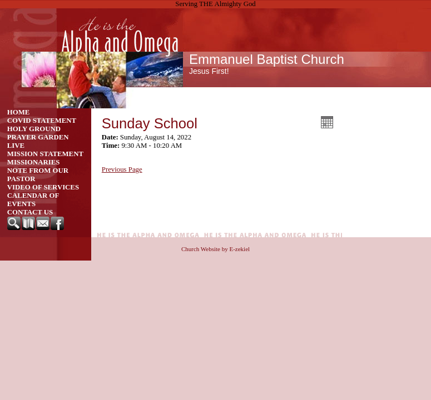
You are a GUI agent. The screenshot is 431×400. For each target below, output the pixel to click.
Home (18, 112)
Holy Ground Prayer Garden (38, 133)
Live (15, 145)
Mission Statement (45, 154)
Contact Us (30, 212)
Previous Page (122, 169)
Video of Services (43, 187)
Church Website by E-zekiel (215, 249)
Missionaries (33, 162)
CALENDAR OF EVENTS (33, 200)
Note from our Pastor (37, 175)
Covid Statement (41, 120)
